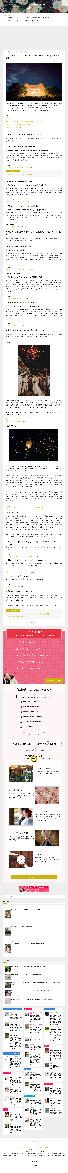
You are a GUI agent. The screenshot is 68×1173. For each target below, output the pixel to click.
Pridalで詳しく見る (54, 680)
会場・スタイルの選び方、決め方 (36, 1013)
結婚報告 (32, 1044)
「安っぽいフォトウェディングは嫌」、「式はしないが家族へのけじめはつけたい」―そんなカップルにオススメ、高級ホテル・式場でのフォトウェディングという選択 (15, 1042)
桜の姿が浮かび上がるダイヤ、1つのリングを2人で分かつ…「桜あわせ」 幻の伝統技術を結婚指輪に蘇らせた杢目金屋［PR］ (16, 1063)
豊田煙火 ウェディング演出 (14, 421)
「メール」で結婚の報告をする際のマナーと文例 (35, 1048)
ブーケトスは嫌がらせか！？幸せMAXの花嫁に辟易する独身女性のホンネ (28, 943)
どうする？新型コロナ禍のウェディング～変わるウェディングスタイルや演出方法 (35, 1030)
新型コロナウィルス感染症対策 (36, 1025)
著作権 (40, 1155)
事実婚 (31, 1052)
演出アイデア (27, 51)
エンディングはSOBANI (34, 1157)
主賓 (31, 1117)
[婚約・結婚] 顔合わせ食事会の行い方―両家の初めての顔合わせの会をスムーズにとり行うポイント (35, 1087)
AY (36, 622)
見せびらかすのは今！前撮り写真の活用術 (55, 1067)
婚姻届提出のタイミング (15, 1087)
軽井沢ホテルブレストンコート (15, 298)
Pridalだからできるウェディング (38, 1153)
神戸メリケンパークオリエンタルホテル (17, 201)
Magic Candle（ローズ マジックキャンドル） (19, 556)
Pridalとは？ (6, 1153)
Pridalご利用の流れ (14, 1153)
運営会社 (5, 1155)
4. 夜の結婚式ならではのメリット (14, 127)
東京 (11, 1012)
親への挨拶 (26, 17)
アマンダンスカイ (11, 226)
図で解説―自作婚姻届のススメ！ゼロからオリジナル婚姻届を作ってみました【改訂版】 (15, 1101)
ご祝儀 (31, 1107)
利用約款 (35, 1155)
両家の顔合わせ (36, 17)
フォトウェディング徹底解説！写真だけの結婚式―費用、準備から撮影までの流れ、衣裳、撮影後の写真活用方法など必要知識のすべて (55, 1019)
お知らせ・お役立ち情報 (14, 1155)
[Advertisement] (34, 39)
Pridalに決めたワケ (25, 1153)
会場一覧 (42, 1151)
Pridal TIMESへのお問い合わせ (58, 1155)
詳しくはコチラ (34, 877)
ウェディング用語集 (52, 1153)
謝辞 (51, 1087)
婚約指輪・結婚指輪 (14, 1056)
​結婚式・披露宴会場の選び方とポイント (19, 616)
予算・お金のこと (8, 20)
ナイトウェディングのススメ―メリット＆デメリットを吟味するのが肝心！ (29, 614)
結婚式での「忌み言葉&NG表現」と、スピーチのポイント (56, 1112)
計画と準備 (19, 20)
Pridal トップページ (34, 1149)
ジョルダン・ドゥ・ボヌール (14, 325)
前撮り (19, 17)
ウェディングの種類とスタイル (32, 20)
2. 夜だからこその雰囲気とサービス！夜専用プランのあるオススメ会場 (23, 121)
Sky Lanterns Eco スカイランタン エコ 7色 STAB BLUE (24, 508)
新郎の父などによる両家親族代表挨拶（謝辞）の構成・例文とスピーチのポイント (55, 1092)
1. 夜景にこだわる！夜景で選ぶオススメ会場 (17, 118)
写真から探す (35, 1151)
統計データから (33, 1037)
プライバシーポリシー (27, 1155)
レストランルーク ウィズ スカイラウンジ (18, 167)
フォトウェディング (9, 17)
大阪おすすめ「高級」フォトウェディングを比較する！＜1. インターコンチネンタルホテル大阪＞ (16, 1027)
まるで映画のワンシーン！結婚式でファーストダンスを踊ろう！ (26, 909)
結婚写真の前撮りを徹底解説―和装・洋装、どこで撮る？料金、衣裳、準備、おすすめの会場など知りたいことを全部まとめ (55, 1055)
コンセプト (46, 1155)
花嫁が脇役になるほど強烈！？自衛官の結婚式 (22, 926)
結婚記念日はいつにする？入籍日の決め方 (15, 1091)
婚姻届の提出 (46, 17)
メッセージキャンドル (12, 586)
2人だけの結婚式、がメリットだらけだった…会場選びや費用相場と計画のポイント (36, 1018)
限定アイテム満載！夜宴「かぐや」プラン (18, 269)
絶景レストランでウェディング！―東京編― (20, 174)
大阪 (11, 1022)
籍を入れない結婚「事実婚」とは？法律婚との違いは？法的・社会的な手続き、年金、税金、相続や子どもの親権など (35, 1059)
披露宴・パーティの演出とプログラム (15, 51)
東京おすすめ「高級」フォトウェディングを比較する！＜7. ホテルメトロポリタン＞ (16, 1117)
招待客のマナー (53, 1108)
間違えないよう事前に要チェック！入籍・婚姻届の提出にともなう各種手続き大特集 (15, 1081)
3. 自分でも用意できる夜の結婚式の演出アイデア (18, 124)
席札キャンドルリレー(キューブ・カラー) (18, 572)
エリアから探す (27, 1151)
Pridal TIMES (62, 1153)
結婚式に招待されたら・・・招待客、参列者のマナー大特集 (35, 1102)
